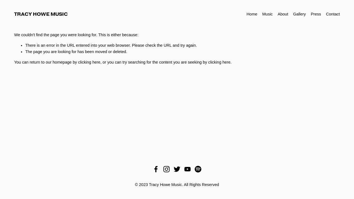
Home (252, 14)
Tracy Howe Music (41, 14)
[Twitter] (177, 169)
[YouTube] (187, 169)
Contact (333, 14)
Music (267, 14)
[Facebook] (156, 169)
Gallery (299, 14)
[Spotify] (198, 169)
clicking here (89, 62)
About (283, 14)
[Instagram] (166, 169)
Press (316, 14)
